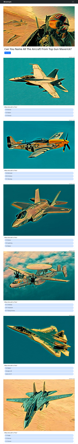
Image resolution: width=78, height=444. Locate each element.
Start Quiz (7, 53)
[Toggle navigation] (73, 2)
